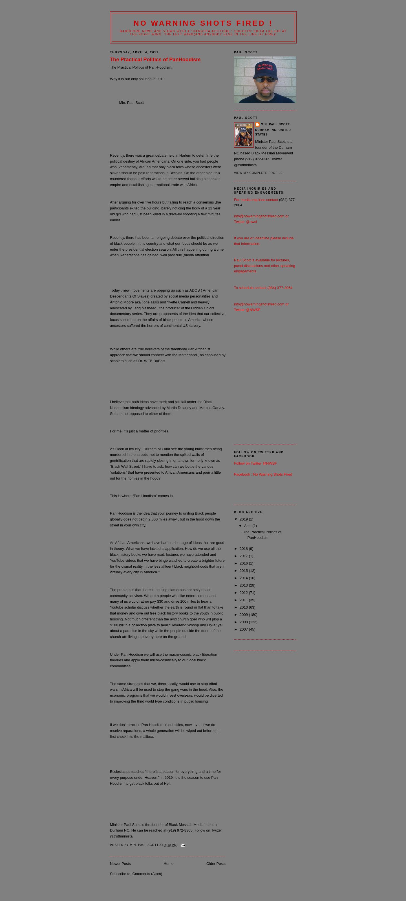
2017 (244, 556)
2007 (244, 629)
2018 (244, 548)
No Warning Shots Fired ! (203, 23)
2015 (244, 570)
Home (169, 863)
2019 (244, 519)
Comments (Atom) (147, 874)
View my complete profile (258, 172)
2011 (244, 600)
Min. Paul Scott (275, 124)
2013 (244, 585)
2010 (244, 607)
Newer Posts (120, 863)
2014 (244, 578)
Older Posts (216, 863)
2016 (244, 563)
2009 (244, 615)
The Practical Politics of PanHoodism (155, 59)
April (248, 526)
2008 (244, 622)
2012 (244, 593)
